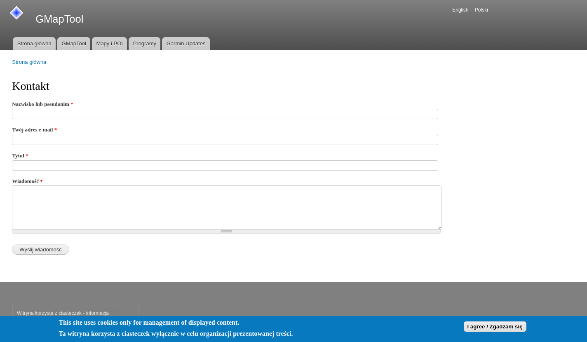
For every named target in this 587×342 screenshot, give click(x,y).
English (460, 10)
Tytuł (20, 155)
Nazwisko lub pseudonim (42, 104)
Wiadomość (27, 181)
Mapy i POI (109, 43)
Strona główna (34, 43)
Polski (481, 10)
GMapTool (74, 43)
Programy (144, 43)
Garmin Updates (186, 43)
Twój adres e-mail (34, 129)
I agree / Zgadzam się (495, 328)
